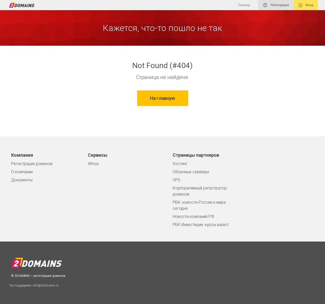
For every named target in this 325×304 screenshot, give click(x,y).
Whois (93, 163)
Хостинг (180, 163)
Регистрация (276, 5)
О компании (22, 171)
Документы (21, 180)
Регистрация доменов (32, 163)
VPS (176, 180)
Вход (306, 5)
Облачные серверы (191, 171)
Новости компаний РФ (193, 216)
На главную (162, 98)
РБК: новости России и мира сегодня (199, 205)
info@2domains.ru (46, 285)
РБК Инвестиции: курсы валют (201, 224)
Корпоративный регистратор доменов (200, 191)
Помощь (244, 5)
